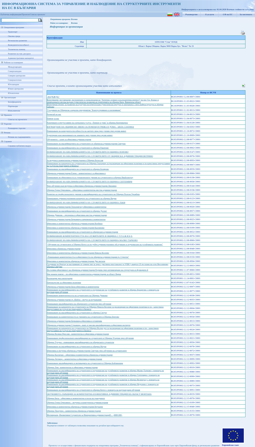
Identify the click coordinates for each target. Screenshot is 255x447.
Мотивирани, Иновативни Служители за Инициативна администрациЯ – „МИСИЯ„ (85, 415)
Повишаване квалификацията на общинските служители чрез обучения (79, 304)
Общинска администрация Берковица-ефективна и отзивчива (74, 321)
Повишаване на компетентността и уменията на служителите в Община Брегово (83, 317)
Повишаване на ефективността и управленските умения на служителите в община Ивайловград (90, 177)
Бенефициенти (14, 102)
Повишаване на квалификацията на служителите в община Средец (77, 312)
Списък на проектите (17, 119)
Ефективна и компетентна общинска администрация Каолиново (75, 228)
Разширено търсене (17, 128)
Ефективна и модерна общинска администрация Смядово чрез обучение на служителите (87, 351)
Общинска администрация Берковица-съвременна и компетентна (76, 219)
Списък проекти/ (37, 14)
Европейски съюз (230, 445)
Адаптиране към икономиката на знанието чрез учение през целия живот (80, 135)
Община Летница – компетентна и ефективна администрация (74, 359)
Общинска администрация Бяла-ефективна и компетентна (73, 287)
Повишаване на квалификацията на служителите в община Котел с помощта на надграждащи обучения (93, 390)
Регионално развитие (17, 40)
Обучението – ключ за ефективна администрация (69, 139)
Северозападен (14, 71)
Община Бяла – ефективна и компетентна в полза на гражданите (76, 398)
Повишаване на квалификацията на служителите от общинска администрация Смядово (86, 143)
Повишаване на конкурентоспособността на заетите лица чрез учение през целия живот (86, 131)
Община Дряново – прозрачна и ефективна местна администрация (77, 215)
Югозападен (13, 84)
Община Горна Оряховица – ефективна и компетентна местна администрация (82, 190)
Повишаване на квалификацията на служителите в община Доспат (77, 211)
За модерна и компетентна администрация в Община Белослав (75, 160)
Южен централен (16, 89)
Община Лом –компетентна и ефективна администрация (72, 367)
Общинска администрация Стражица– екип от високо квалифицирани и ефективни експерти (88, 325)
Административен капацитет (21, 58)
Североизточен (15, 80)
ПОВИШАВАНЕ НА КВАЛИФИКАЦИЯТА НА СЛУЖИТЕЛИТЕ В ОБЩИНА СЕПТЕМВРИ (89, 182)
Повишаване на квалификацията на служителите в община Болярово (78, 169)
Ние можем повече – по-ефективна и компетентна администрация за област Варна (84, 274)
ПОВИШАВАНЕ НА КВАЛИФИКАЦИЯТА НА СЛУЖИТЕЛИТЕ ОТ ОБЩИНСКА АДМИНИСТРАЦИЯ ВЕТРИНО (100, 156)
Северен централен (16, 76)
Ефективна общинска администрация (63, 249)
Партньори (13, 106)
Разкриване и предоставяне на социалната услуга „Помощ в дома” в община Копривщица (87, 123)
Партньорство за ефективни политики (64, 282)
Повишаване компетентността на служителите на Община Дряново (77, 295)
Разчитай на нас (54, 114)
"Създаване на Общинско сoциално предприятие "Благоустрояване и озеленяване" (84, 110)
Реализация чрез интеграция (59, 278)
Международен (15, 67)
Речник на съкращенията (19, 137)
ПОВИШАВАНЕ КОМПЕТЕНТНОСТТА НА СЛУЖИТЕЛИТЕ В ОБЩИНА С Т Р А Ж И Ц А (89, 236)
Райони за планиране (13, 62)
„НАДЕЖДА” (53, 97)
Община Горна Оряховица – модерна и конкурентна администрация (77, 402)
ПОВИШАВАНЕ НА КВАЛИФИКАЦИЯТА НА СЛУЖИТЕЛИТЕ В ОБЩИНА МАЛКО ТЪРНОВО (92, 240)
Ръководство (191, 14)
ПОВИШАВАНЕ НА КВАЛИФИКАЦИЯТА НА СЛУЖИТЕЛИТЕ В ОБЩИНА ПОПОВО (87, 152)
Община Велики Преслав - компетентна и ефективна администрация (78, 334)
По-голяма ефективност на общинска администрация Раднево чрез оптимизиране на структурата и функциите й (97, 270)
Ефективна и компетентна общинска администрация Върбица (74, 223)
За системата (246, 14)
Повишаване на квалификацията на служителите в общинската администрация (82, 232)
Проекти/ (26, 14)
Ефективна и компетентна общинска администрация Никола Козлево (78, 253)
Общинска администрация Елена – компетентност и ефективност (76, 173)
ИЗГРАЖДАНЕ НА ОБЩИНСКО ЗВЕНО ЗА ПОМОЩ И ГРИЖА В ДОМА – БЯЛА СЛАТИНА (90, 127)
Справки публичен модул (19, 146)
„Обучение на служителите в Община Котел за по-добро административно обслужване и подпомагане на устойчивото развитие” (105, 244)
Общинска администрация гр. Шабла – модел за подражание (74, 300)
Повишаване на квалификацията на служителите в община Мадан (76, 346)
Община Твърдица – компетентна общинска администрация (74, 411)
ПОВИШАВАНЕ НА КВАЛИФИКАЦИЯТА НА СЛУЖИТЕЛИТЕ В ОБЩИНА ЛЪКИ (86, 202)
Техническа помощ (16, 49)
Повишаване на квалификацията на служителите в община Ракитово (78, 148)
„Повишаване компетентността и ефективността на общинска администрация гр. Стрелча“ (88, 257)
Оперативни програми (14, 27)
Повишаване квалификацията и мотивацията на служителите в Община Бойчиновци (85, 363)
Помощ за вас (53, 118)
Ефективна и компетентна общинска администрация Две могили (76, 261)
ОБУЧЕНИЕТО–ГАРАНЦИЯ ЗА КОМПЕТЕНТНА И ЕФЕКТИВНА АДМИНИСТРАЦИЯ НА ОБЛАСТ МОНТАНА (99, 394)
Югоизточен (13, 93)
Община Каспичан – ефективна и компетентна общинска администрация (80, 355)
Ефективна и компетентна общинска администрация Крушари (75, 407)
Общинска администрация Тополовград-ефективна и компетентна (76, 207)
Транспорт (12, 32)
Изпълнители (14, 111)
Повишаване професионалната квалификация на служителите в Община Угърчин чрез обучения (90, 338)
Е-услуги (209, 14)
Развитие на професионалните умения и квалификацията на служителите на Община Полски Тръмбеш (93, 194)
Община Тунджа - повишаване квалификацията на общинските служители (80, 342)
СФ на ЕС (227, 14)
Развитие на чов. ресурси (19, 54)
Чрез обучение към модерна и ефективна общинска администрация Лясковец (82, 186)
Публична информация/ (11, 14)
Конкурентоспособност (18, 45)
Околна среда (14, 36)
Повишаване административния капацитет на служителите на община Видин (82, 198)
